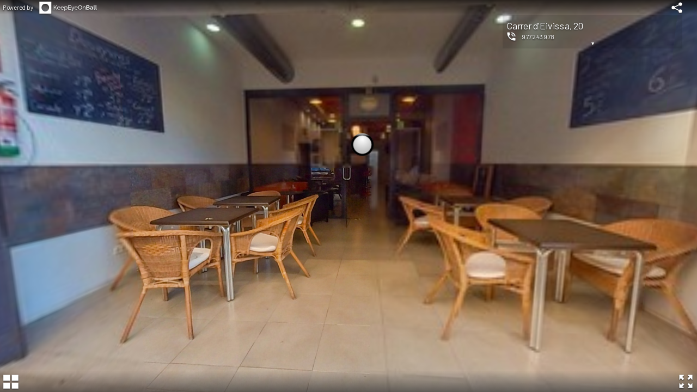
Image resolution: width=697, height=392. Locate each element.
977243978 (538, 36)
